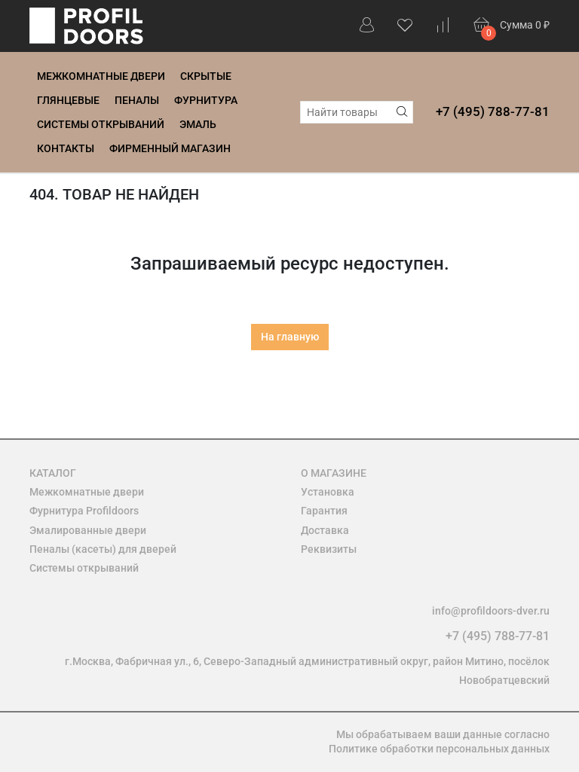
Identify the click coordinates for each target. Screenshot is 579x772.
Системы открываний (100, 124)
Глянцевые (68, 100)
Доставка (325, 530)
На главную (290, 337)
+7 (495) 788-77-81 (493, 111)
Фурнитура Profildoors (84, 511)
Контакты (65, 148)
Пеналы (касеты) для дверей (102, 549)
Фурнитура (205, 100)
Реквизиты (329, 549)
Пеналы (137, 100)
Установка (327, 492)
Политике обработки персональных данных (439, 749)
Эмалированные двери (87, 530)
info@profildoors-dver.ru (491, 611)
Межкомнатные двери (101, 76)
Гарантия (324, 511)
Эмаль (197, 124)
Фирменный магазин (170, 148)
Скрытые (205, 76)
